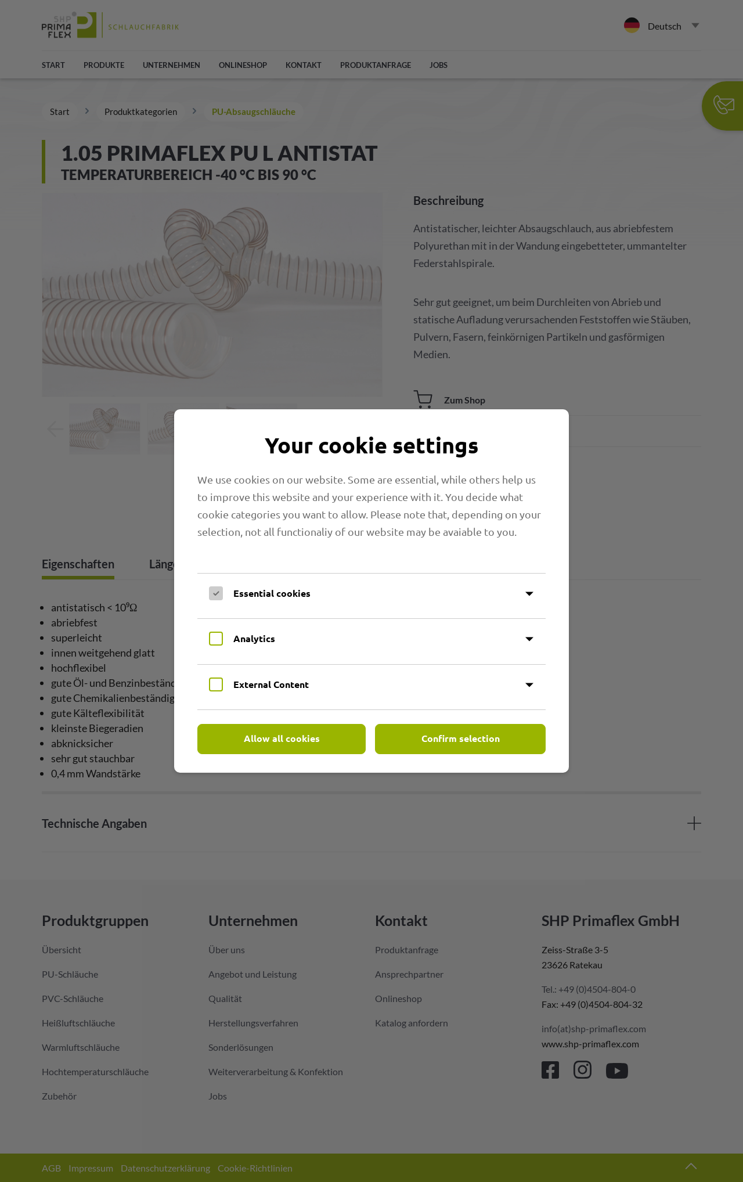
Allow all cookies (282, 738)
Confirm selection (460, 738)
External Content (271, 684)
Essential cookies (272, 593)
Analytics (254, 638)
